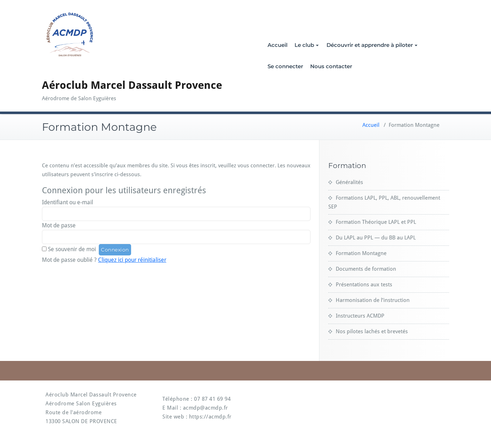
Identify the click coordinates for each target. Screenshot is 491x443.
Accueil (277, 45)
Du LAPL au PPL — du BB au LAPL (376, 237)
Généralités (349, 182)
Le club (307, 45)
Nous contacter (331, 66)
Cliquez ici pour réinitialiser (132, 259)
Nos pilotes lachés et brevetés (372, 331)
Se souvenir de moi (72, 249)
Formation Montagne (361, 253)
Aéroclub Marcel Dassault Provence (132, 85)
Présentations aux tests (364, 284)
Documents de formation (366, 269)
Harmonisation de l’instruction (373, 300)
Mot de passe (59, 225)
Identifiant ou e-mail (67, 202)
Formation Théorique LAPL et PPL (376, 222)
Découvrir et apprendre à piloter (372, 45)
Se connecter (285, 66)
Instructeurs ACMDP (360, 316)
